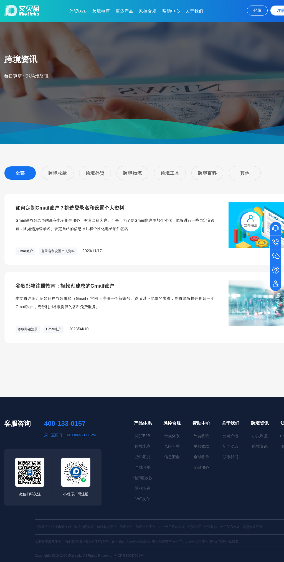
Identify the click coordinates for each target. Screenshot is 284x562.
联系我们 (230, 457)
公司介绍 (230, 436)
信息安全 (172, 457)
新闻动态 (230, 446)
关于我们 (194, 11)
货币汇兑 (143, 457)
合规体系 (172, 436)
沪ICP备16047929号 (128, 556)
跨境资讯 (260, 423)
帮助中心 (171, 11)
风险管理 (172, 446)
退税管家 (143, 488)
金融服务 (201, 467)
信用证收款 (143, 478)
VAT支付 (142, 499)
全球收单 (143, 467)
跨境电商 (101, 11)
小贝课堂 (260, 436)
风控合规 (148, 11)
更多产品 (124, 11)
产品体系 (143, 423)
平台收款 (201, 446)
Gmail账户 (25, 251)
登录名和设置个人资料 (58, 251)
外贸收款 (201, 436)
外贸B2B (78, 11)
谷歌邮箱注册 (28, 329)
